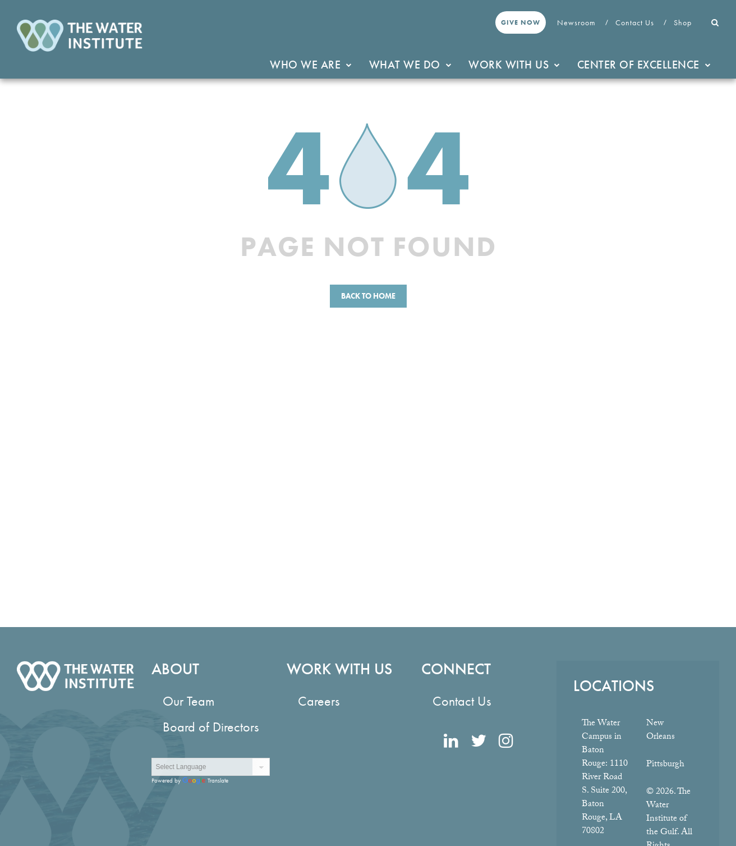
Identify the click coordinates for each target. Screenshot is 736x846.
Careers (318, 701)
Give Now (520, 22)
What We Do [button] (410, 64)
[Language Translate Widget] (210, 767)
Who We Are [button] (311, 64)
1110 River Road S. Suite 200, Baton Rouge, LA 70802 (605, 798)
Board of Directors (211, 726)
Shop (684, 22)
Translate (205, 780)
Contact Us (635, 22)
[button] (715, 22)
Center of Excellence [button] (644, 64)
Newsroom (577, 22)
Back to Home (368, 296)
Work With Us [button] (514, 64)
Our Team (188, 701)
